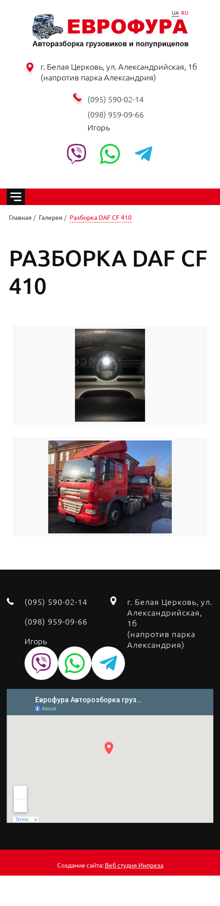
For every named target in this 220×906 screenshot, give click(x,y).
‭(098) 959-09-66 (115, 114)
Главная (20, 217)
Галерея (50, 217)
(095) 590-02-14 (115, 99)
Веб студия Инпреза (134, 865)
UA (175, 12)
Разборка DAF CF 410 (101, 217)
